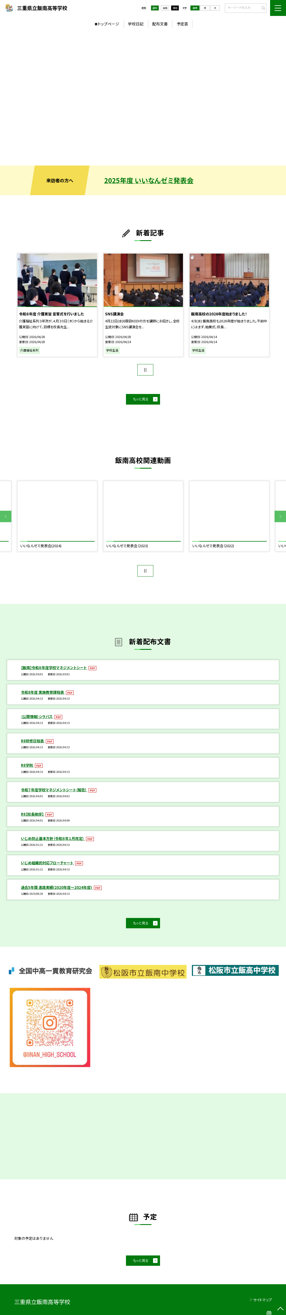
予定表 (182, 24)
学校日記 (136, 24)
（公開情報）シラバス (37, 716)
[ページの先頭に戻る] (280, 1309)
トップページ (108, 24)
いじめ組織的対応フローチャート (47, 862)
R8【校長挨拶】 (32, 814)
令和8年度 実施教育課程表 (43, 692)
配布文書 (160, 24)
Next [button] (280, 516)
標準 (195, 8)
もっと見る (140, 399)
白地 (165, 8)
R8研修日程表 (33, 740)
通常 (154, 8)
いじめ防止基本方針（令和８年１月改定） (53, 838)
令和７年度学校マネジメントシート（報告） (54, 789)
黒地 (175, 8)
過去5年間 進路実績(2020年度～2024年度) (57, 887)
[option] (143, 98)
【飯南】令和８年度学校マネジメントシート (54, 667)
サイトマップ (262, 1299)
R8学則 (27, 765)
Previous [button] (5, 516)
